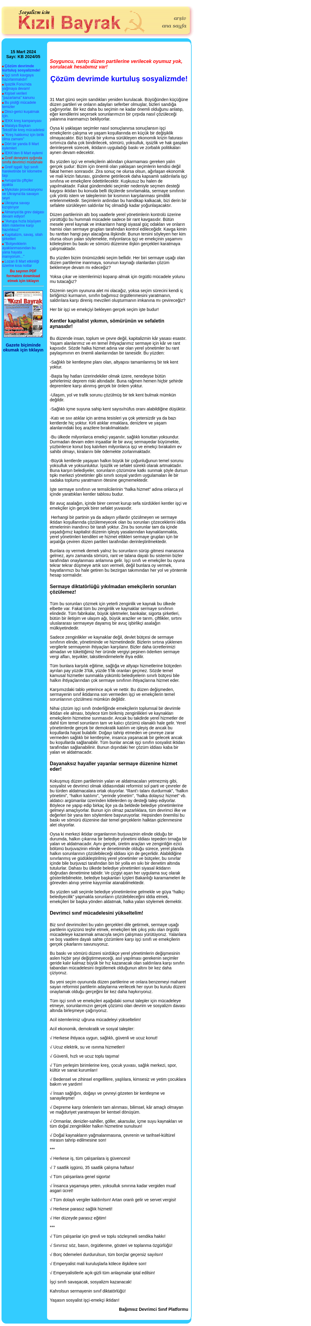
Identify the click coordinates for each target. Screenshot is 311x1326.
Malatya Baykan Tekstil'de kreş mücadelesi (23, 128)
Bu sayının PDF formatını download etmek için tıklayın (23, 276)
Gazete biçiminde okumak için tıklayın (23, 347)
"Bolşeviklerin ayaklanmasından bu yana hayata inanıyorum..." (19, 250)
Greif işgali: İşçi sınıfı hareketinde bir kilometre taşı (22, 171)
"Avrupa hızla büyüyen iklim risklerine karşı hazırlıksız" (21, 225)
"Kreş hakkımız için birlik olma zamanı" (23, 137)
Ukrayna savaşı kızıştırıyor (16, 205)
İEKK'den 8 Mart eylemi (24, 153)
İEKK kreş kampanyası (23, 121)
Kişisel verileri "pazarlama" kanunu (18, 95)
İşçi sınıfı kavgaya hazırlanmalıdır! (18, 77)
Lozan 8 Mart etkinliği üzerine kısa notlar (20, 263)
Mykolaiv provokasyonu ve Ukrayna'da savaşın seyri (22, 193)
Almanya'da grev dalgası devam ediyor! (23, 214)
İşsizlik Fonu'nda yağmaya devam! (17, 86)
